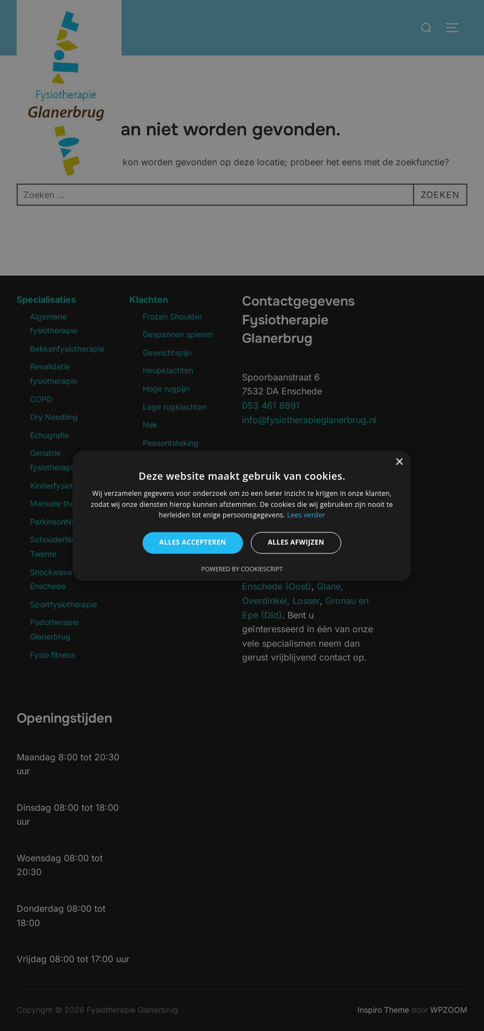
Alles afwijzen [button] (296, 542)
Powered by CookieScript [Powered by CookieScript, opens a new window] (242, 569)
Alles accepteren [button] (192, 542)
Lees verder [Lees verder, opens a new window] (306, 515)
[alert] (242, 515)
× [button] (399, 462)
